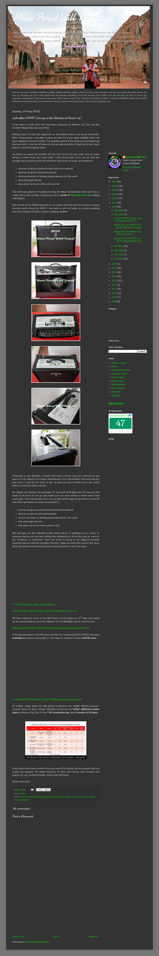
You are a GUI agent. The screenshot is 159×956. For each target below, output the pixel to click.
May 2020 (119, 214)
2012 (114, 285)
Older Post (94, 937)
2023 (114, 194)
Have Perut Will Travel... (63, 16)
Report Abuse (116, 403)
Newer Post (18, 937)
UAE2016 (115, 392)
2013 (114, 280)
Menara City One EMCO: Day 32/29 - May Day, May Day (127, 239)
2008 (114, 301)
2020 (114, 207)
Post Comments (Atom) (36, 942)
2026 (114, 182)
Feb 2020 (119, 254)
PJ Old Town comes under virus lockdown (33, 604)
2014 (114, 276)
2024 (114, 190)
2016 (114, 268)
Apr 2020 (119, 246)
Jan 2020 (119, 258)
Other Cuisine (117, 388)
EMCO (23, 793)
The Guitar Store (79, 195)
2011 (114, 289)
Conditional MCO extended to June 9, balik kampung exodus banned (47, 699)
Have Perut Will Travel (136, 157)
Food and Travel (119, 373)
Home (56, 937)
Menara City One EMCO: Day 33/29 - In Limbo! (127, 232)
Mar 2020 (119, 250)
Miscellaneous (118, 384)
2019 (114, 264)
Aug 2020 (119, 210)
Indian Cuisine (118, 377)
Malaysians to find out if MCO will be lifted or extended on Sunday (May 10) (51, 628)
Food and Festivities (120, 370)
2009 (114, 297)
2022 (114, 198)
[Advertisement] (55, 909)
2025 (114, 186)
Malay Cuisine (118, 381)
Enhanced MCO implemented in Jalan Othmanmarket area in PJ (44, 611)
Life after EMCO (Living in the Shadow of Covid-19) (128, 219)
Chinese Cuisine (119, 363)
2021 (114, 202)
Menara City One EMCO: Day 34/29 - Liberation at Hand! (128, 226)
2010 (114, 293)
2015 (114, 272)
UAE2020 (115, 395)
